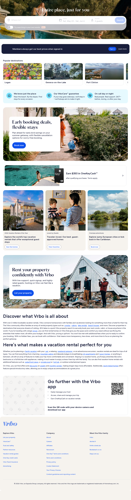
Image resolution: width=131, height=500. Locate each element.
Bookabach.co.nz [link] (95, 450)
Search (120, 20)
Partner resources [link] (9, 450)
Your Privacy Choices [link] (53, 470)
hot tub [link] (56, 362)
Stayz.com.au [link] (94, 454)
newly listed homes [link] (110, 366)
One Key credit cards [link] (10, 458)
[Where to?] (31, 20)
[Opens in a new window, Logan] (22, 74)
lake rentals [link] (82, 325)
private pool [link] (46, 362)
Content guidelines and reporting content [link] (60, 474)
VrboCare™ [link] (7, 441)
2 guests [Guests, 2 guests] (99, 21)
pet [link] (46, 351)
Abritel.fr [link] (93, 441)
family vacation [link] (31, 351)
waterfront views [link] (31, 362)
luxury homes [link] (104, 354)
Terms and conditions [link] (53, 458)
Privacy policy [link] (51, 462)
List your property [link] (9, 437)
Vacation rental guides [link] (10, 454)
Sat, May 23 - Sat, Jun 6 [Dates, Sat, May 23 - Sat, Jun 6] (74, 21)
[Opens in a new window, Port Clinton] (104, 74)
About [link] (48, 437)
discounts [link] (33, 366)
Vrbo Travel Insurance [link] (10, 462)
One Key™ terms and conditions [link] (57, 454)
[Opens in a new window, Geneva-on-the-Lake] (63, 74)
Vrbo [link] (91, 437)
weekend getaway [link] (65, 351)
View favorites (54, 247)
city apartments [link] (89, 354)
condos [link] (67, 325)
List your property (23, 293)
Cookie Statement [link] (52, 466)
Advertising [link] (7, 466)
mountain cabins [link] (46, 354)
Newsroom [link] (50, 450)
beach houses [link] (93, 325)
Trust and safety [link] (8, 446)
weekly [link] (43, 366)
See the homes (12, 247)
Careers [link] (49, 441)
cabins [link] (74, 325)
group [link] (34, 331)
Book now (19, 145)
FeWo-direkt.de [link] (95, 446)
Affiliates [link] (49, 446)
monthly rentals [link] (56, 366)
